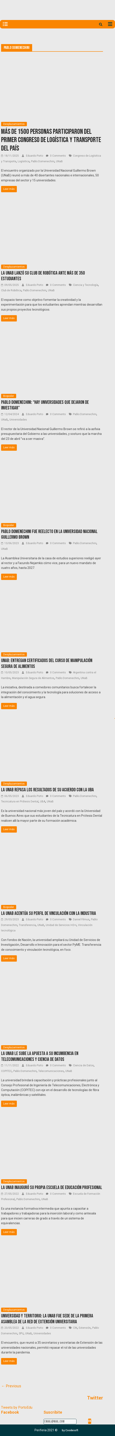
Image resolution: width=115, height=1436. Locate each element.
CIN (75, 1327)
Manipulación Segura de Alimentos (33, 678)
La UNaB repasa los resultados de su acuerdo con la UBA (47, 790)
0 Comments (56, 155)
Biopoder (8, 396)
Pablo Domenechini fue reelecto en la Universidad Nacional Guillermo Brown (49, 534)
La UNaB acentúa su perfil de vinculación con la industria (48, 913)
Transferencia (27, 925)
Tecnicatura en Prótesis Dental (19, 801)
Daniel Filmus (81, 919)
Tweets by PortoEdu (16, 1407)
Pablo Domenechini (42, 161)
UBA (42, 801)
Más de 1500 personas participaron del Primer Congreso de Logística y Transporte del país (51, 140)
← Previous (11, 1386)
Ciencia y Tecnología (85, 285)
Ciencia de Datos (83, 1065)
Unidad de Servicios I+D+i (61, 925)
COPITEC (6, 1071)
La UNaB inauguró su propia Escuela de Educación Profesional (51, 1188)
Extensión (85, 1327)
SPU (21, 1333)
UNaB (59, 161)
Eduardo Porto (35, 155)
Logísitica (24, 161)
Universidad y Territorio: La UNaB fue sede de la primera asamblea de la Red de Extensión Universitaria (47, 1319)
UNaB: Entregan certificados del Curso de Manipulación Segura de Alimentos (46, 663)
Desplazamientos (14, 124)
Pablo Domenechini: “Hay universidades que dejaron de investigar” (45, 405)
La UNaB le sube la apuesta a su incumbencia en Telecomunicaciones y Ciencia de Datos (39, 1056)
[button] (70, 1430)
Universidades (18, 419)
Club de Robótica (11, 290)
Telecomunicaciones (51, 1071)
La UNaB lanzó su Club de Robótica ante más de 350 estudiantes (43, 276)
